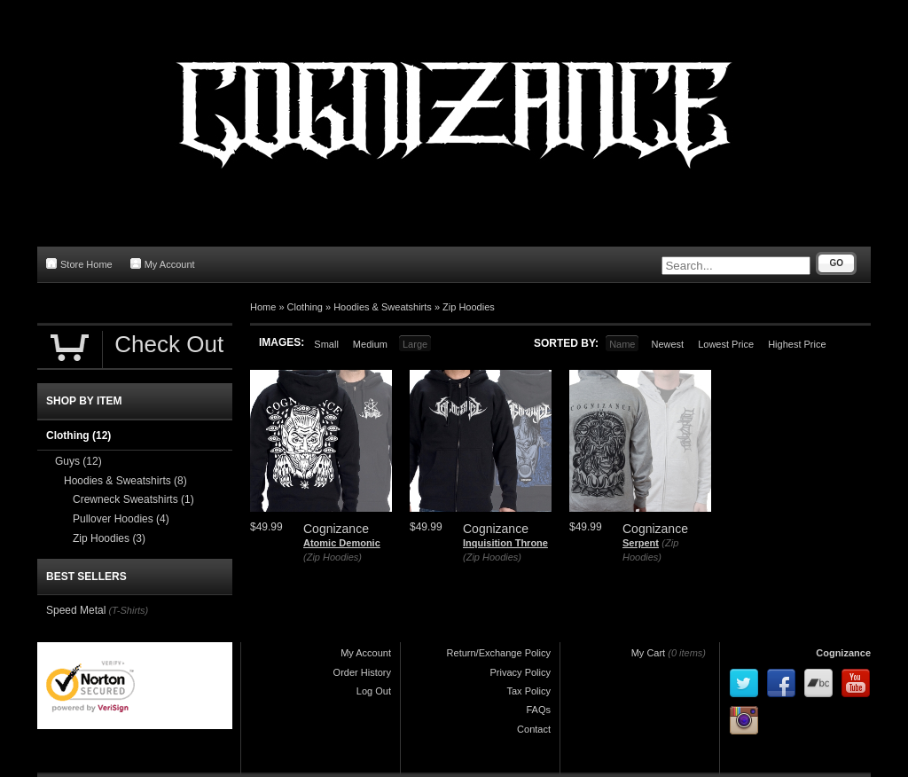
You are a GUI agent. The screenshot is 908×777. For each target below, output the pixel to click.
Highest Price (797, 344)
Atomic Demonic (341, 543)
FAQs (538, 709)
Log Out (373, 691)
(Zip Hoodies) (332, 557)
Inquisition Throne (505, 543)
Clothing (305, 307)
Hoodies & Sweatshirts (382, 307)
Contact (534, 729)
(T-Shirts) (128, 610)
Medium (370, 344)
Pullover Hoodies (121, 519)
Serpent (640, 543)
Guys (78, 461)
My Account (162, 264)
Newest (667, 344)
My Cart (648, 653)
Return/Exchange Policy (499, 653)
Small (326, 344)
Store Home (79, 264)
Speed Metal (76, 610)
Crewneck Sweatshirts (133, 499)
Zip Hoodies (468, 307)
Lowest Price (726, 344)
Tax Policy (528, 691)
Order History (362, 672)
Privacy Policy (520, 672)
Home (263, 307)
